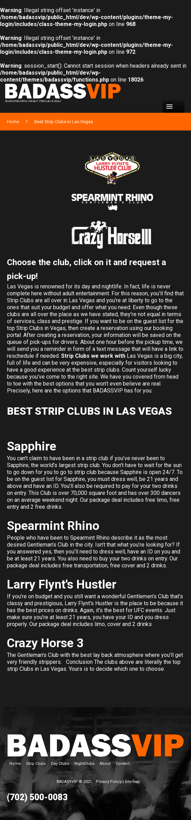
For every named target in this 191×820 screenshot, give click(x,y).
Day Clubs (60, 763)
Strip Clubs (36, 763)
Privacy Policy (109, 781)
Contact (123, 763)
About (105, 763)
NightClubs (84, 763)
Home (13, 121)
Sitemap (132, 781)
